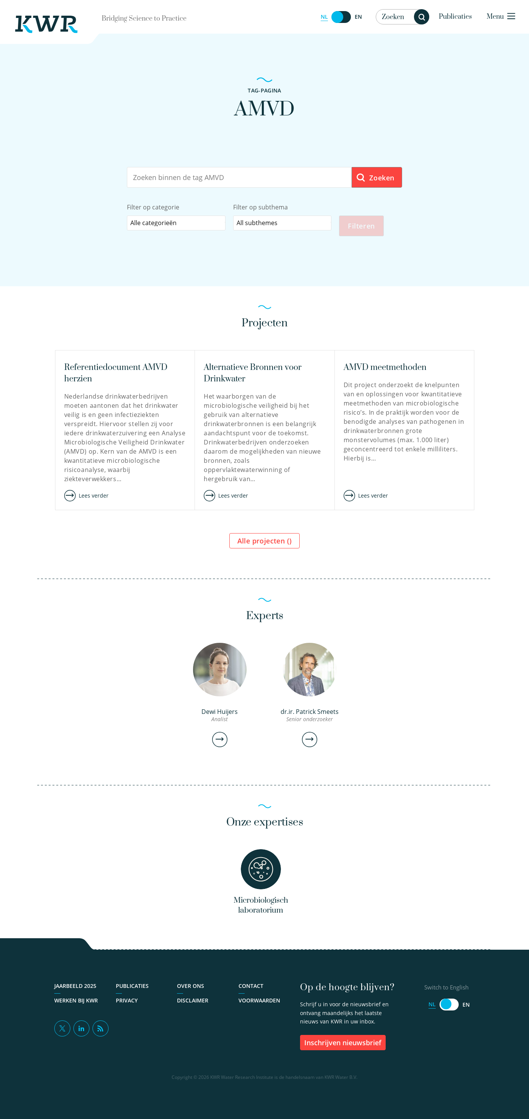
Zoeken (375, 178)
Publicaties (455, 17)
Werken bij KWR (76, 1008)
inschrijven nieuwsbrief (342, 1050)
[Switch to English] (341, 17)
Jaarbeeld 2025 (75, 993)
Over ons (190, 993)
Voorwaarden (259, 1008)
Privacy (127, 1008)
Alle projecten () (264, 543)
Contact (251, 993)
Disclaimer (192, 1008)
